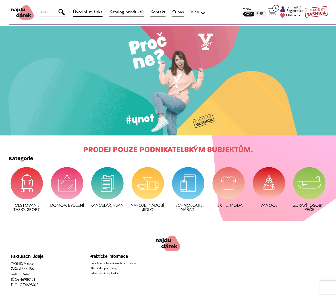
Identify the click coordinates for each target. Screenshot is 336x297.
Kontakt (158, 12)
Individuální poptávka (103, 288)
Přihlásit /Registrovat (291, 9)
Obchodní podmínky (103, 283)
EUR (259, 14)
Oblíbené (290, 16)
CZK (248, 14)
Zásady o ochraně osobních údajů (112, 278)
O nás (178, 12)
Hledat (62, 12)
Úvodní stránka (88, 12)
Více (198, 12)
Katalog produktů (126, 12)
